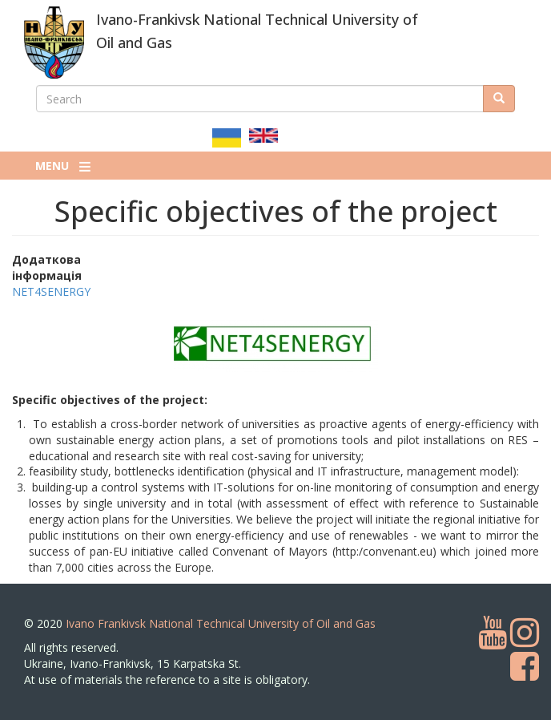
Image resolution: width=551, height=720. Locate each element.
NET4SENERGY (51, 291)
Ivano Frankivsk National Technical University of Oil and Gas (221, 623)
